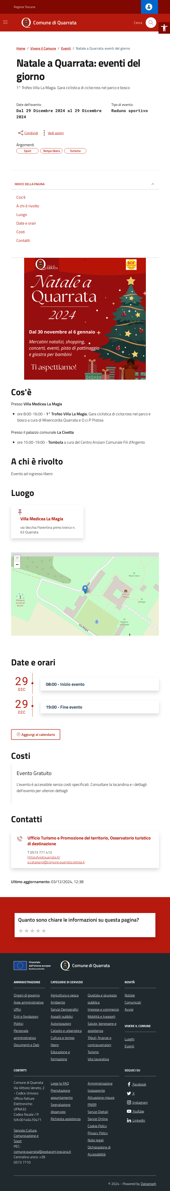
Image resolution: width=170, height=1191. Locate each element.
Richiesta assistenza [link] (66, 1118)
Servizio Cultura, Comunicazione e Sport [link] (26, 1136)
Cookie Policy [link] (97, 1126)
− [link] (17, 565)
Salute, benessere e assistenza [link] (102, 1027)
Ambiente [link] (58, 1002)
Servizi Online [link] (98, 1118)
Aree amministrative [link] (29, 1002)
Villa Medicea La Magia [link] (41, 519)
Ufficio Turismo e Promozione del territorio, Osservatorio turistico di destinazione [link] (89, 841)
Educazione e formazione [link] (60, 1055)
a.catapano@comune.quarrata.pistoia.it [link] (56, 862)
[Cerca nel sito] (151, 22)
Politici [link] (18, 1023)
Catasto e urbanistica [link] (66, 1030)
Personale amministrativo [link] (25, 1034)
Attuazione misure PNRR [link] (101, 1101)
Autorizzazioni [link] (61, 1023)
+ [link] (17, 558)
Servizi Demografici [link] (64, 1009)
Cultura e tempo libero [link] (62, 1041)
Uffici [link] (17, 1009)
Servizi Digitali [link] (98, 1111)
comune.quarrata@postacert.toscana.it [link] (42, 1151)
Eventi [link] (129, 1046)
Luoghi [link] (129, 1039)
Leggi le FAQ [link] (60, 1083)
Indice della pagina (85, 184)
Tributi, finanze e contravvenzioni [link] (99, 1041)
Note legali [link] (96, 1140)
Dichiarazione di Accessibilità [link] (99, 1150)
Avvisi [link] (129, 1009)
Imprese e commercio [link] (103, 1009)
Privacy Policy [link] (98, 1133)
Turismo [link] (93, 1052)
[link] (164, 28)
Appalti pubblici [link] (62, 1016)
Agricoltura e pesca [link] (65, 995)
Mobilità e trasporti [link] (101, 1016)
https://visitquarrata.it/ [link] (43, 857)
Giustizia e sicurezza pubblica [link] (102, 999)
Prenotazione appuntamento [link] (62, 1094)
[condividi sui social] (27, 132)
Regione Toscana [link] (24, 6)
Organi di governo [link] (27, 995)
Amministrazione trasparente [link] (100, 1087)
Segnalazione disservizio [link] (60, 1108)
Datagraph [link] (148, 1183)
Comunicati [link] (133, 1002)
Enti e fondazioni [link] (26, 1016)
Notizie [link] (130, 995)
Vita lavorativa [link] (98, 1059)
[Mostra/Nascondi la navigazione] (5, 22)
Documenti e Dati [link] (26, 1044)
